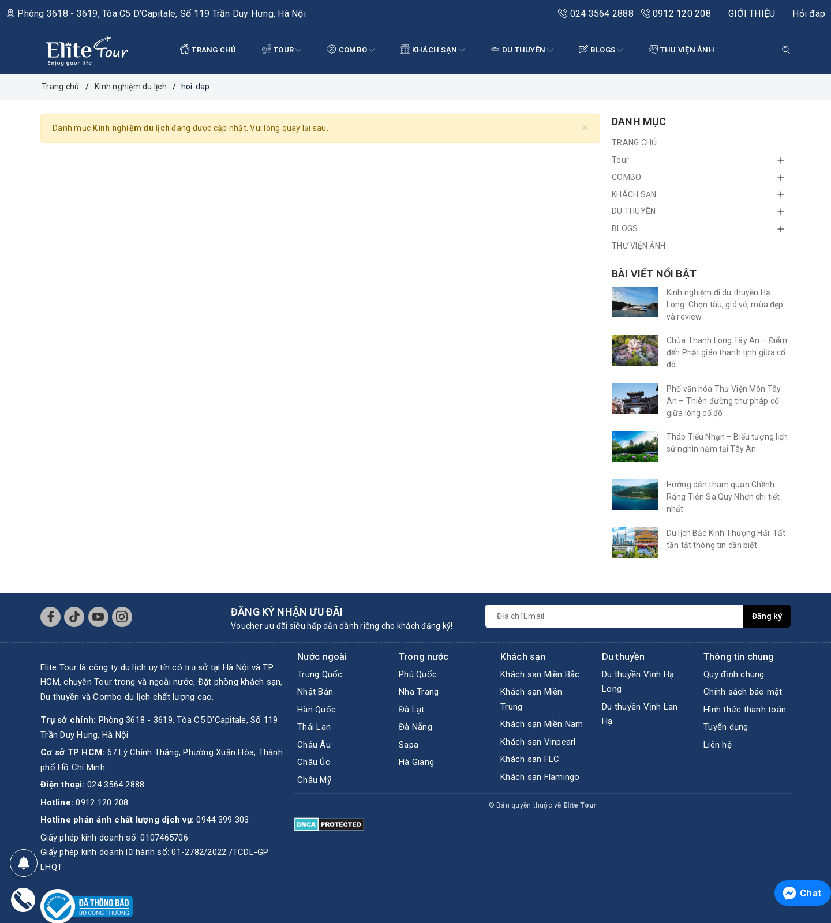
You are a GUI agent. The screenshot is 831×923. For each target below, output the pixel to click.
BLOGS (601, 50)
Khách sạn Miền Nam (541, 724)
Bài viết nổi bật (654, 274)
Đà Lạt (412, 709)
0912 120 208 (676, 13)
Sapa (408, 745)
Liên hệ (717, 745)
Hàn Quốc (316, 709)
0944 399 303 (222, 820)
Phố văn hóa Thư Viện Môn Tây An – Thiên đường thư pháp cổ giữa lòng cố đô (724, 401)
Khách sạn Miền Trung (531, 699)
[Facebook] (50, 617)
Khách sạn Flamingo (540, 777)
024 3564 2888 (597, 13)
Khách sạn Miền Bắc (540, 674)
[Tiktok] (74, 617)
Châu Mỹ (314, 780)
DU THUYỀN (522, 50)
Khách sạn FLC (529, 759)
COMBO (351, 50)
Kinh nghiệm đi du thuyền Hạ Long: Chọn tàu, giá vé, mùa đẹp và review (725, 304)
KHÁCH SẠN (432, 50)
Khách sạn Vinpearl (538, 742)
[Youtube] (98, 617)
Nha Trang (419, 691)
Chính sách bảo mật (743, 691)
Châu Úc (313, 762)
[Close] (585, 128)
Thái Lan (314, 727)
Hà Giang (416, 762)
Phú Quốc (418, 674)
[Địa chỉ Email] (614, 616)
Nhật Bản (315, 691)
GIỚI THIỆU (752, 13)
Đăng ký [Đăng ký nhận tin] (767, 616)
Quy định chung (734, 674)
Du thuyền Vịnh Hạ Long (638, 682)
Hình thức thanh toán (744, 709)
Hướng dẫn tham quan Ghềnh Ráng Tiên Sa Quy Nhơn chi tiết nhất (723, 496)
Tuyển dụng (725, 727)
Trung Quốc (320, 674)
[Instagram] (122, 617)
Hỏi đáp (808, 13)
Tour (282, 50)
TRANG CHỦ (208, 49)
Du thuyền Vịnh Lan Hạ (640, 714)
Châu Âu (314, 745)
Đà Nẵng (415, 727)
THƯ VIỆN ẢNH (681, 49)
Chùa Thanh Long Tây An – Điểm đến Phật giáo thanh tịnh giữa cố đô (727, 352)
